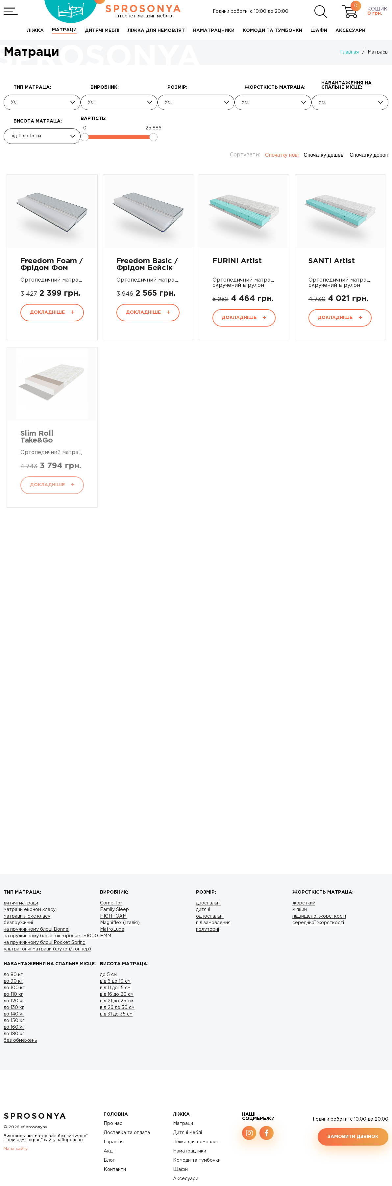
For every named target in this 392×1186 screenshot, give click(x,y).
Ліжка (181, 1114)
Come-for (111, 903)
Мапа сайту (16, 1149)
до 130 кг (14, 1008)
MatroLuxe (112, 929)
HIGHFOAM (113, 916)
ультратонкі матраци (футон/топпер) (47, 949)
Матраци (183, 1124)
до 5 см (108, 975)
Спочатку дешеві (324, 155)
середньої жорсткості (318, 923)
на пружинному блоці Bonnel (36, 929)
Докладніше (52, 312)
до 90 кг (13, 981)
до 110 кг (13, 994)
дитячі (203, 910)
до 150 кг (14, 1021)
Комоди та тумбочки (197, 1160)
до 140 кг (14, 1014)
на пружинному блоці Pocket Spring (45, 943)
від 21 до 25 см (116, 1001)
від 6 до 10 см (115, 981)
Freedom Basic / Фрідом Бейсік (147, 264)
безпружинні (18, 923)
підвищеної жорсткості (319, 916)
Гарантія (114, 1142)
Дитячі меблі (187, 1133)
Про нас (113, 1124)
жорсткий (303, 903)
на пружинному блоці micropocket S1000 (51, 936)
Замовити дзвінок (353, 1137)
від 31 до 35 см (116, 1014)
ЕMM (105, 936)
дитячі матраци (21, 903)
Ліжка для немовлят (196, 1142)
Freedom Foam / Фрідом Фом (51, 264)
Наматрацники (189, 1151)
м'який (299, 910)
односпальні (210, 916)
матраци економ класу (30, 910)
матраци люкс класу (27, 916)
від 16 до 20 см (117, 994)
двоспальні (208, 903)
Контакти (115, 1170)
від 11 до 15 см (115, 988)
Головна (116, 1114)
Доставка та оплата (127, 1133)
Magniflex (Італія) (120, 923)
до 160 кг (14, 1027)
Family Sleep (114, 910)
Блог (109, 1160)
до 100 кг (14, 988)
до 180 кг (14, 1034)
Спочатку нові (282, 155)
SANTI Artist (331, 261)
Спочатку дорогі (369, 155)
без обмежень (20, 1040)
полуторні (207, 929)
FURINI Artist (237, 261)
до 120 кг (14, 1001)
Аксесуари (185, 1179)
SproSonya (35, 1116)
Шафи (180, 1170)
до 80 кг (13, 975)
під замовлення (213, 923)
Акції (109, 1151)
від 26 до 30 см (117, 1008)
